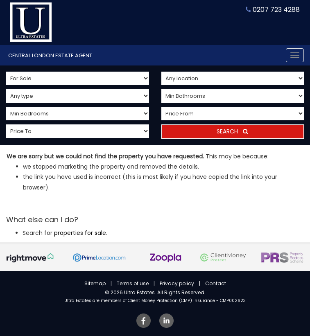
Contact (215, 283)
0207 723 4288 (273, 9)
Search (232, 131)
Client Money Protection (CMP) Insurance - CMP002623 (187, 301)
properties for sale (80, 233)
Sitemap (95, 283)
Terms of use (133, 283)
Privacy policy (177, 283)
